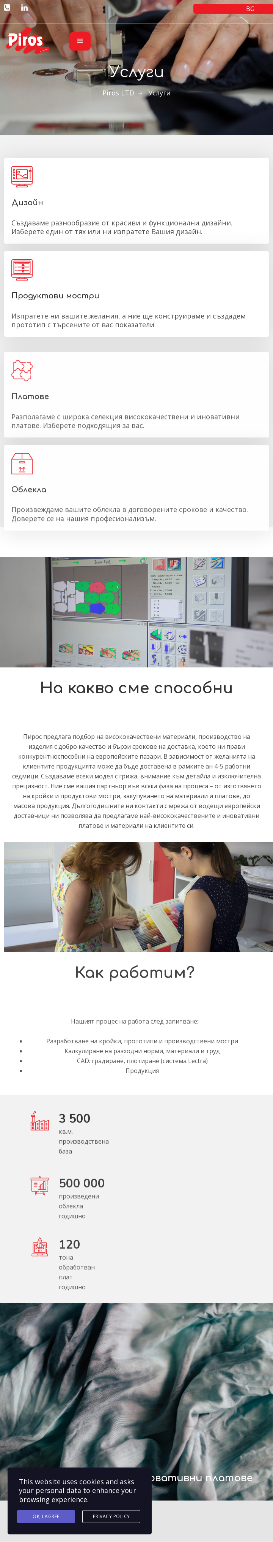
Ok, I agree (46, 1516)
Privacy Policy (111, 1516)
